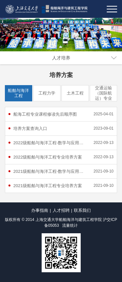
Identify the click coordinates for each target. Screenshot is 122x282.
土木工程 (75, 93)
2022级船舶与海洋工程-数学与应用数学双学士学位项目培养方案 (50, 142)
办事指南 (39, 210)
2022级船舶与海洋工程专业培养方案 (47, 157)
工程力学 (46, 93)
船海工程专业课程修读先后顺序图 (45, 114)
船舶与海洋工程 (18, 93)
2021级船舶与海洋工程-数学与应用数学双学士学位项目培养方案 (50, 171)
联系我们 (82, 210)
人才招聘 (61, 210)
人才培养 (61, 57)
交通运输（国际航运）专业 (103, 93)
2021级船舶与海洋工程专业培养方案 (47, 185)
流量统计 (70, 225)
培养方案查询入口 (30, 128)
